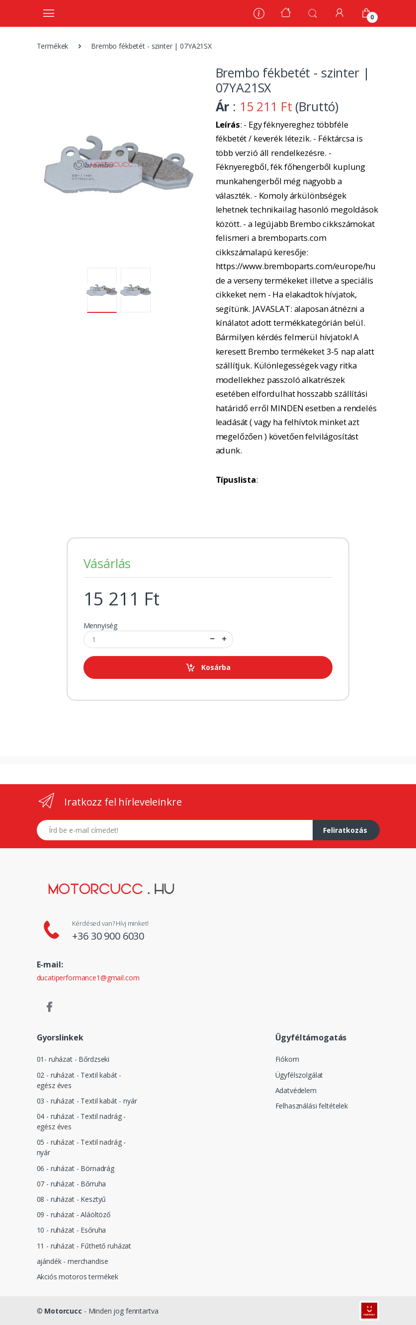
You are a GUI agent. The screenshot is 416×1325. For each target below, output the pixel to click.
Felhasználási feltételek (311, 1105)
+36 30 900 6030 (108, 936)
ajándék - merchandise (72, 1261)
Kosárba (208, 667)
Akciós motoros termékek (78, 1276)
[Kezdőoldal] (285, 13)
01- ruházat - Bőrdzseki (73, 1059)
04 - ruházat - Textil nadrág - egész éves (81, 1121)
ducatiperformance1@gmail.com (88, 977)
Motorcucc (63, 1311)
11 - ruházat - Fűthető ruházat (84, 1246)
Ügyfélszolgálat (299, 1075)
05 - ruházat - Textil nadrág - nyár (81, 1147)
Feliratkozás (345, 830)
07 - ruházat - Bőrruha (71, 1183)
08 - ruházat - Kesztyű (71, 1199)
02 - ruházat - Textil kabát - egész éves (79, 1080)
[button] (312, 12)
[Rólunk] (258, 14)
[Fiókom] (339, 12)
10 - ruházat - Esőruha (71, 1230)
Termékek (53, 46)
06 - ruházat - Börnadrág (76, 1168)
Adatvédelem (296, 1090)
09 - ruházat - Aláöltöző (74, 1214)
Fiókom (287, 1059)
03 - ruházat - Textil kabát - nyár (87, 1100)
